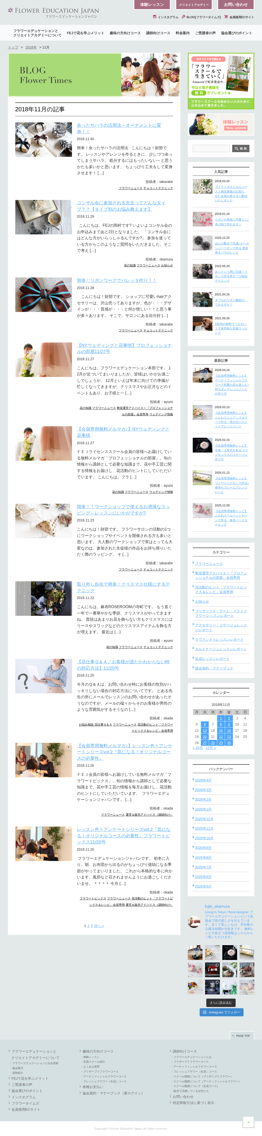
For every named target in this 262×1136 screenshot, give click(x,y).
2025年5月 (203, 886)
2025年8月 (203, 858)
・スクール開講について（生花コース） (195, 1086)
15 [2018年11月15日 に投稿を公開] (221, 730)
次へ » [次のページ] (99, 926)
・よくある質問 (90, 1066)
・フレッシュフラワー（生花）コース (104, 1081)
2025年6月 (203, 877)
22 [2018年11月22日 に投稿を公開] (221, 737)
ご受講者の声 (205, 33)
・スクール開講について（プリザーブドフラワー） (202, 1076)
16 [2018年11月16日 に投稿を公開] (229, 730)
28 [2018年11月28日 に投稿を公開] (213, 743)
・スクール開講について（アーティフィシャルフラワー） (206, 1081)
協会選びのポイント (236, 33)
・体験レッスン (90, 1056)
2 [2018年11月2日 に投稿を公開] (229, 718)
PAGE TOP (243, 1035)
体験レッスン (152, 4)
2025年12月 (204, 819)
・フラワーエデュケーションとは (191, 1056)
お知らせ (167, 265)
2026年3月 (203, 790)
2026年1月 (203, 809)
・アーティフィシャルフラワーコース (104, 1076)
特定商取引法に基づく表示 (193, 1103)
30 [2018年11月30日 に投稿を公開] (229, 743)
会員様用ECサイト (239, 17)
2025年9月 (203, 848)
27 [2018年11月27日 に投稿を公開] (205, 743)
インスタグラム (165, 17)
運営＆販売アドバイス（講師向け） (149, 814)
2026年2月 (203, 799)
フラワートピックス (93, 898)
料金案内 (183, 33)
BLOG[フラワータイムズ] (201, 17)
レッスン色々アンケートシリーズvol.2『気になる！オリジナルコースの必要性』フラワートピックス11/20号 (124, 835)
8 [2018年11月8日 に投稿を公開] (221, 724)
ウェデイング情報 (161, 414)
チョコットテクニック (158, 188)
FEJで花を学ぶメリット (86, 33)
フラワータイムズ (25, 1103)
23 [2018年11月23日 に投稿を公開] (229, 737)
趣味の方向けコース (125, 33)
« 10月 (198, 748)
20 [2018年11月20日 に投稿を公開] (205, 737)
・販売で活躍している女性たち (190, 1090)
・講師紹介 (16, 1072)
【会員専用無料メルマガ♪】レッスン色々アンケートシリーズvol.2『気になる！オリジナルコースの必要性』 (124, 752)
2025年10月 (204, 838)
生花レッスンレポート (212, 659)
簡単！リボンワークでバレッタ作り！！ (117, 280)
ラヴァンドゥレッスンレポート (219, 639)
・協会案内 (16, 1068)
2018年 (30, 47)
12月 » (211, 748)
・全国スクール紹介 (93, 1061)
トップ (13, 47)
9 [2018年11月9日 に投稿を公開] (229, 724)
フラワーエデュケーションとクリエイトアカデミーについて (37, 33)
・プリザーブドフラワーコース (100, 1071)
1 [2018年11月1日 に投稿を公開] (221, 718)
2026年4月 (203, 780)
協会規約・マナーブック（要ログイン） (114, 1093)
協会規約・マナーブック (214, 668)
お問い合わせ (236, 4)
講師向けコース (158, 33)
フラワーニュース (130, 188)
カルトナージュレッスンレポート (221, 649)
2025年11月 (204, 828)
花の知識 (130, 265)
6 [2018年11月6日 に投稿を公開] (205, 724)
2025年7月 (203, 867)
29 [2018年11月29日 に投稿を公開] (221, 743)
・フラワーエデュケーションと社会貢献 (34, 1063)
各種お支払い (93, 1087)
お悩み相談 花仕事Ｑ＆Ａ (95, 724)
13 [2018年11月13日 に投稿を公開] (205, 730)
